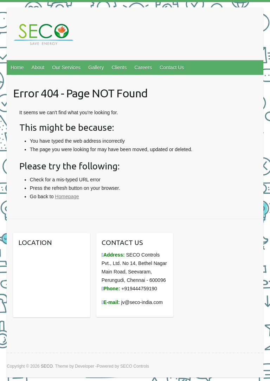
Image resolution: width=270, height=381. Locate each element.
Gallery (96, 67)
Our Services (66, 67)
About (38, 67)
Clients (119, 67)
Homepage (67, 196)
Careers (143, 67)
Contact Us (172, 67)
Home (17, 67)
